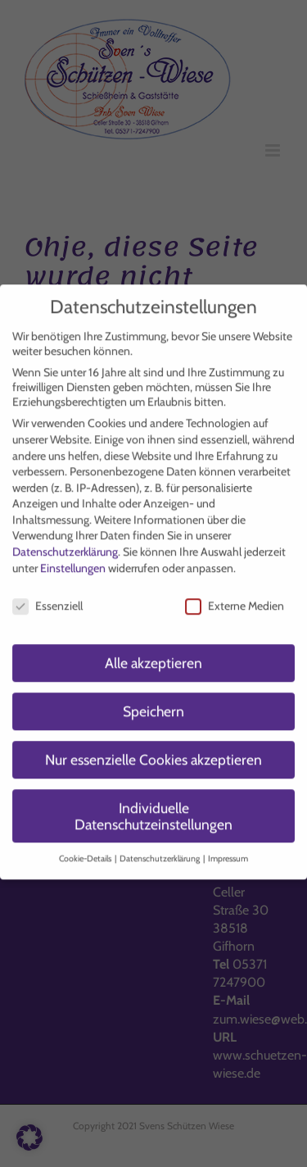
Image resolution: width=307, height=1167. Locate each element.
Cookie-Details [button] (86, 852)
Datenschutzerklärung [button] (160, 852)
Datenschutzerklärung (65, 545)
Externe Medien (234, 599)
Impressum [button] (228, 852)
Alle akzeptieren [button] (153, 656)
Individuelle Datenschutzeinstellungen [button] (153, 809)
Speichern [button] (153, 704)
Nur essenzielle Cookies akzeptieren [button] (153, 752)
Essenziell (47, 599)
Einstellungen (73, 561)
